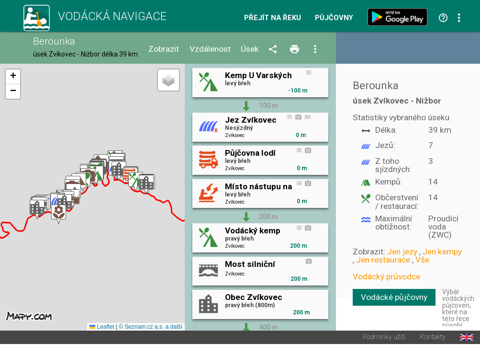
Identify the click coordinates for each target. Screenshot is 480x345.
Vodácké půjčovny (394, 297)
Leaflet (101, 327)
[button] (37, 210)
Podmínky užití (384, 338)
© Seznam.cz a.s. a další (150, 327)
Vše (422, 259)
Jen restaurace (383, 259)
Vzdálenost (210, 49)
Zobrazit (163, 49)
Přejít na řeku (272, 18)
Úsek (250, 49)
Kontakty (433, 338)
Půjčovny (334, 18)
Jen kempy (442, 251)
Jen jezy (402, 251)
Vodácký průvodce (386, 276)
